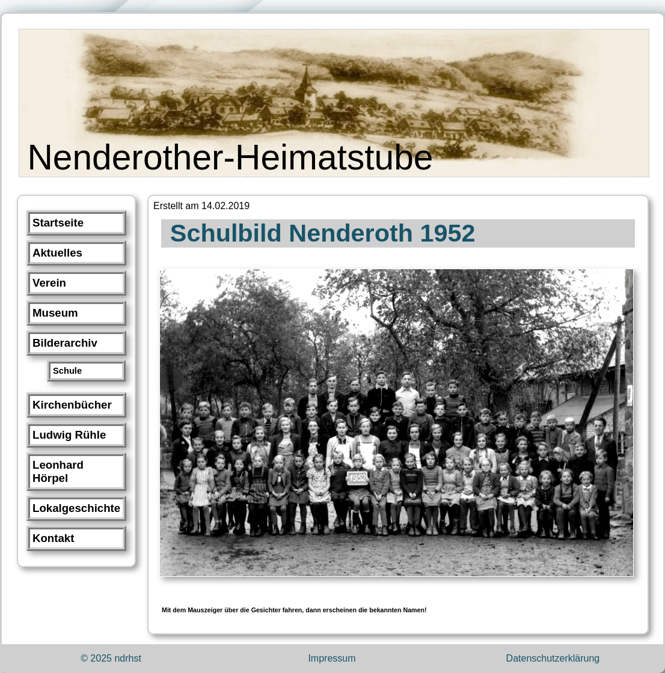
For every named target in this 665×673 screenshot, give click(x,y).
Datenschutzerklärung (553, 658)
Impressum (331, 658)
